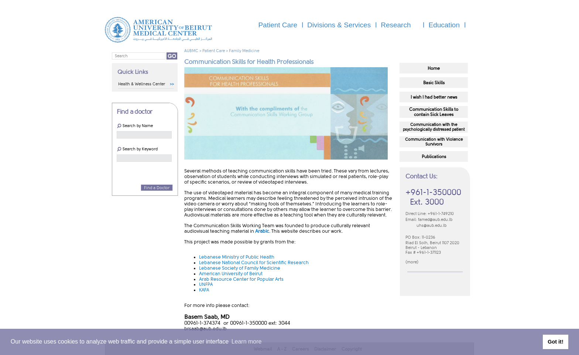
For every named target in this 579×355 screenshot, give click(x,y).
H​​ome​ (434, 68)
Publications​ (434, 156)
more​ (412, 262)
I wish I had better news (434, 97)
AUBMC (191, 50)
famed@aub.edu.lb (435, 219)
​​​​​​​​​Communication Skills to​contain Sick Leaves (433, 112)
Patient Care (213, 50)
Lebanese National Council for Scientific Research (254, 262)
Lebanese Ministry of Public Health (236, 257)
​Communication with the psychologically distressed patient (434, 127)
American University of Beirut (231, 273)
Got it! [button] (555, 342)
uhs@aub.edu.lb (431, 225)
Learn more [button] (247, 341)
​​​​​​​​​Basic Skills (434, 82)
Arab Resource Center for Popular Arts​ (241, 279)
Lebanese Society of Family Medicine (239, 268)
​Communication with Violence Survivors (434, 142)
